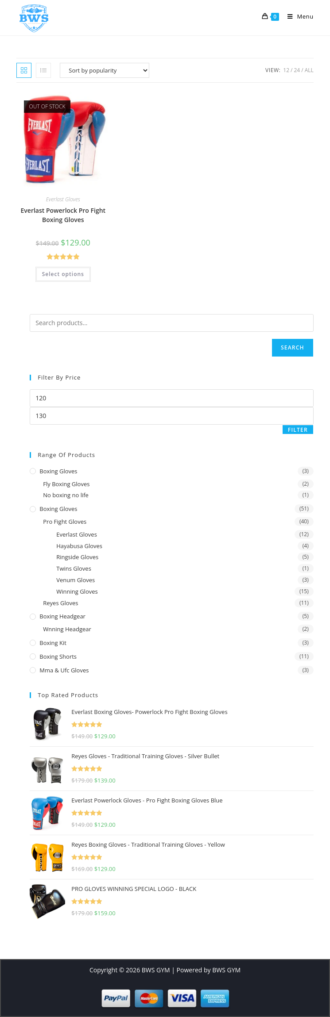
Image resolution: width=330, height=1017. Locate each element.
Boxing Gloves (58, 509)
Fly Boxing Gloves (66, 484)
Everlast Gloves (63, 199)
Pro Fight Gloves (64, 522)
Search (292, 347)
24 (297, 70)
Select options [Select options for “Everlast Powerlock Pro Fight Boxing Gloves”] (63, 274)
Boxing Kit (52, 643)
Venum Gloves (75, 580)
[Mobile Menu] (297, 16)
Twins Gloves (73, 568)
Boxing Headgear (62, 616)
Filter (298, 430)
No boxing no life (66, 495)
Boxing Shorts (58, 656)
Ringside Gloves (77, 557)
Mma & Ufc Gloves (64, 670)
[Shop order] (104, 70)
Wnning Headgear (67, 629)
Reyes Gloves (60, 603)
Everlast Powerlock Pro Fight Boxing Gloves (63, 215)
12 (286, 70)
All (309, 70)
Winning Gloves (76, 591)
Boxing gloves (58, 471)
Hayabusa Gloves (79, 546)
